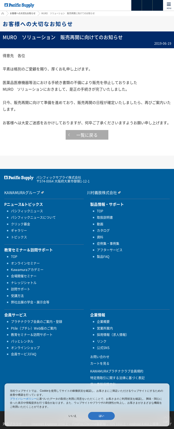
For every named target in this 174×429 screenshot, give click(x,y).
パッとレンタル (22, 341)
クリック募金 (20, 224)
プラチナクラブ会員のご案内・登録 (36, 321)
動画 (100, 224)
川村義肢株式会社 (102, 192)
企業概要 (103, 321)
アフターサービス (109, 250)
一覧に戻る (87, 135)
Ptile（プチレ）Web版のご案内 (34, 328)
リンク (101, 341)
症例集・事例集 (108, 243)
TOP (14, 256)
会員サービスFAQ (23, 354)
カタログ (103, 230)
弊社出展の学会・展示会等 (30, 302)
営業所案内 (105, 328)
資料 (100, 237)
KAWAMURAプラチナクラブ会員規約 (116, 371)
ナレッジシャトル (24, 283)
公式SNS (103, 348)
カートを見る (99, 363)
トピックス (19, 237)
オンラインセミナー (25, 263)
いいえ (73, 415)
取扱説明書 (105, 217)
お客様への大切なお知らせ (22, 13)
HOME (2, 14)
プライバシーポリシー (23, 398)
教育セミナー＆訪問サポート (32, 335)
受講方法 (17, 296)
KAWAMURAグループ (22, 192)
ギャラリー (19, 230)
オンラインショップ (25, 348)
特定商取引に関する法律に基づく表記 (117, 378)
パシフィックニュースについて (33, 217)
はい (101, 415)
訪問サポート (20, 289)
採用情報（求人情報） (113, 335)
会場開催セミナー (24, 276)
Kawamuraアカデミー (27, 270)
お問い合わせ (99, 357)
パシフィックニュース (27, 211)
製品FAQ (103, 256)
